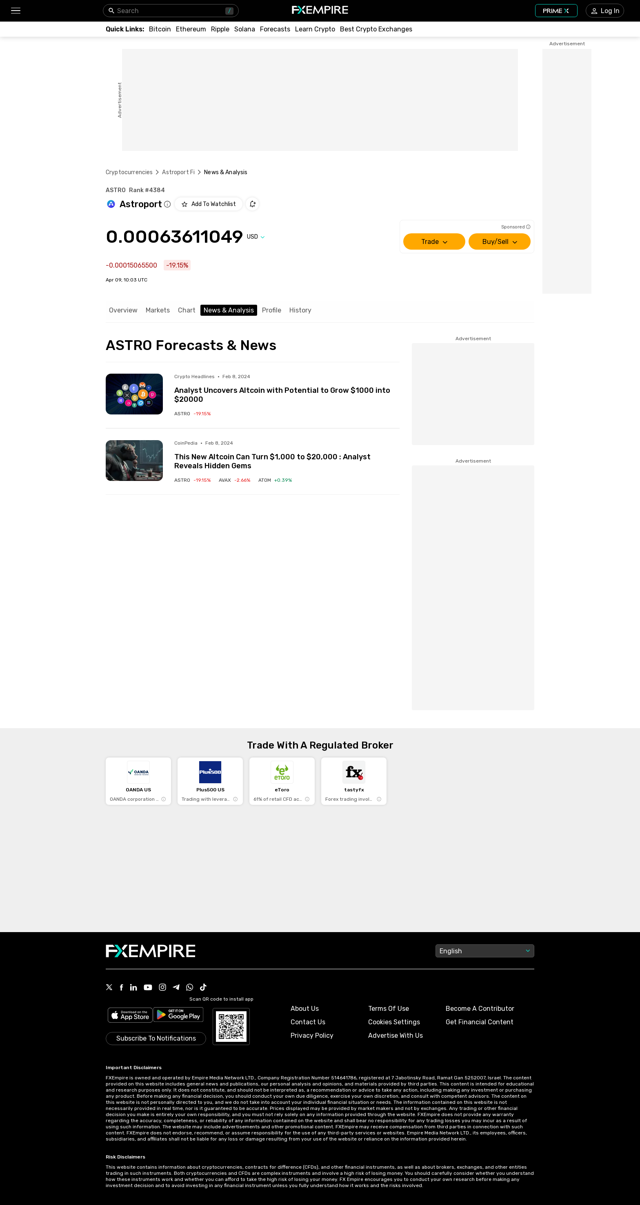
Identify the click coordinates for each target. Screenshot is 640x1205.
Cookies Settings (394, 1022)
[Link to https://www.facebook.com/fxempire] (121, 988)
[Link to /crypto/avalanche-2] (234, 480)
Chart (187, 310)
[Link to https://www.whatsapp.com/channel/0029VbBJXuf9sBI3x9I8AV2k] (189, 987)
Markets (158, 310)
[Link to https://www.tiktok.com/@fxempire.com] (203, 987)
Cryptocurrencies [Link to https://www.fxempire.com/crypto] (129, 172)
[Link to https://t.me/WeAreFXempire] (176, 988)
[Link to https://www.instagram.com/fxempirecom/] (162, 987)
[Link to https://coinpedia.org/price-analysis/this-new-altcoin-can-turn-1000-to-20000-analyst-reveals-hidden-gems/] (287, 455)
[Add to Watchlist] (208, 203)
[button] (15, 11)
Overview (123, 310)
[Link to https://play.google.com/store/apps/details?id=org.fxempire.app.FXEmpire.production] (178, 1016)
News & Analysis (229, 310)
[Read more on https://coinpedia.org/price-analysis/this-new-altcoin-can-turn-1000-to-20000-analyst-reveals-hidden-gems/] (134, 460)
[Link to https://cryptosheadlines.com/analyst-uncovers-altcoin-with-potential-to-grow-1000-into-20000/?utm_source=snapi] (287, 389)
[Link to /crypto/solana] (244, 29)
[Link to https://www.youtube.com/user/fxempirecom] (148, 988)
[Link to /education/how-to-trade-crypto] (315, 29)
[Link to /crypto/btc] (160, 29)
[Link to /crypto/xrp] (220, 29)
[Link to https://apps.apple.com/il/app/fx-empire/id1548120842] (130, 1016)
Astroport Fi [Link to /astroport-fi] (178, 172)
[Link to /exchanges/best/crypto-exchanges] (376, 29)
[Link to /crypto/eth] (191, 29)
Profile (271, 310)
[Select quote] (256, 236)
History (300, 310)
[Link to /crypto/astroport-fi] (192, 413)
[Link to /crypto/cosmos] (275, 480)
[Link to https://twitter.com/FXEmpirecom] (109, 988)
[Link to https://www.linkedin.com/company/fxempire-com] (133, 987)
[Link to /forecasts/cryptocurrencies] (275, 29)
